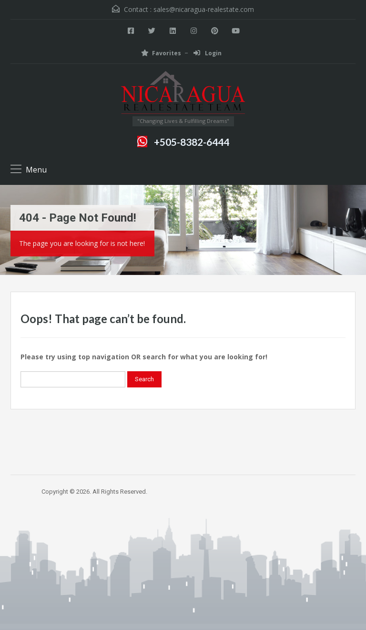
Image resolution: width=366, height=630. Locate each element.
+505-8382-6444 (191, 142)
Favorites (161, 53)
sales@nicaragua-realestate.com (203, 9)
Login (207, 53)
